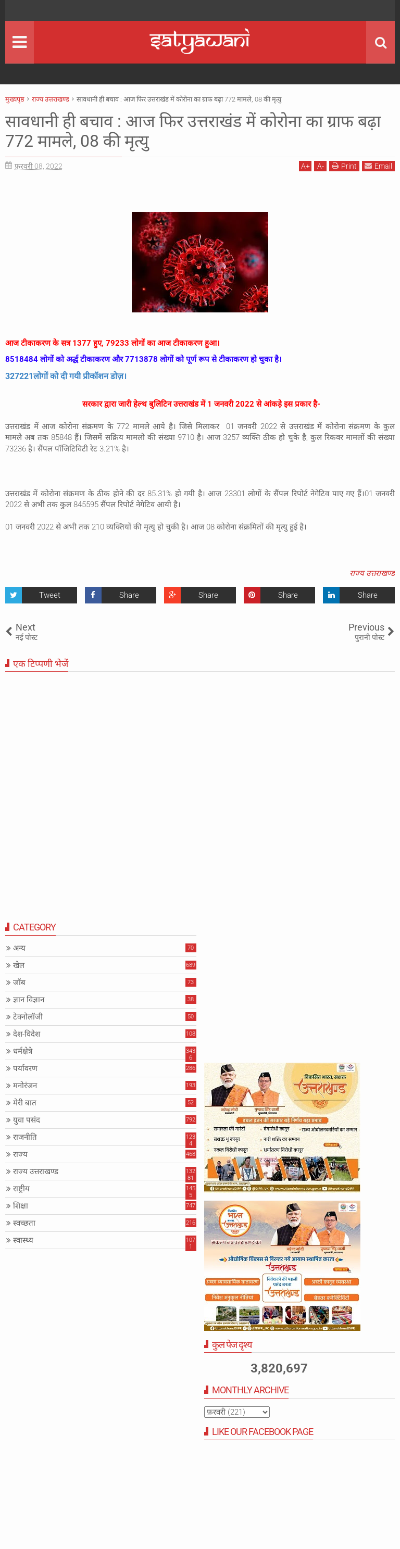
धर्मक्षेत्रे (22, 1051)
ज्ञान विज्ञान (28, 999)
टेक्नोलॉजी (28, 1017)
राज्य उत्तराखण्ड (372, 573)
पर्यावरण (25, 1068)
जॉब (19, 982)
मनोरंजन (25, 1085)
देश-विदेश (26, 1034)
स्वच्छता (24, 1223)
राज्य (20, 1154)
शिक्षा (20, 1206)
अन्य (19, 948)
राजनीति (25, 1137)
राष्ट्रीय (21, 1188)
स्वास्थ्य (23, 1240)
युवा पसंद (26, 1120)
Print (344, 166)
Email (378, 166)
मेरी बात (24, 1102)
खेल (18, 965)
